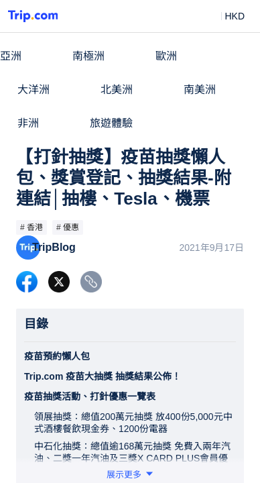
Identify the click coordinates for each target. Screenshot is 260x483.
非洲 (28, 123)
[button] (224, 16)
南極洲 (88, 56)
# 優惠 (67, 227)
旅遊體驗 (111, 123)
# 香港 (31, 227)
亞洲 (10, 56)
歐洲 (166, 56)
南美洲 (200, 89)
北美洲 (117, 89)
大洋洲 (33, 89)
